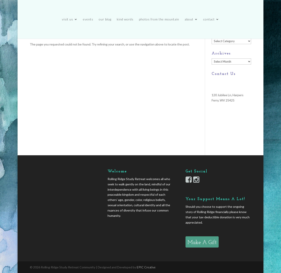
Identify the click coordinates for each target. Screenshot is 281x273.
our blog (105, 19)
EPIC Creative (146, 267)
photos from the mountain (159, 19)
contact (209, 19)
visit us (67, 19)
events (88, 19)
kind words (125, 19)
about (189, 19)
